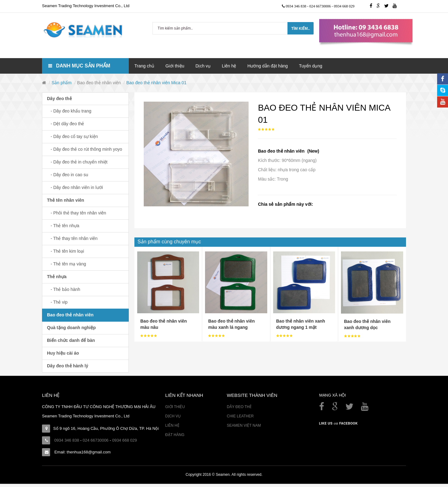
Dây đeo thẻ (59, 98)
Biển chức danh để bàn (71, 340)
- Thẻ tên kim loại (65, 251)
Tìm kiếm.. (300, 28)
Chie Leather (240, 416)
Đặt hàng (174, 435)
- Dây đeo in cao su (67, 174)
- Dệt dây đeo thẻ (65, 123)
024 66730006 (320, 6)
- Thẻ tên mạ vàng (66, 263)
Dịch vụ (173, 416)
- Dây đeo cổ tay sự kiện (72, 136)
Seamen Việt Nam (244, 425)
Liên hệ (172, 425)
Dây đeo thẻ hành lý (67, 365)
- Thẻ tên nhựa (63, 225)
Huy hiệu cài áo (63, 353)
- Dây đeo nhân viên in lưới (75, 187)
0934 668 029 (344, 6)
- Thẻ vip (57, 302)
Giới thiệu (175, 407)
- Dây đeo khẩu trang (69, 110)
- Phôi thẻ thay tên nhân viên (76, 212)
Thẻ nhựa (57, 276)
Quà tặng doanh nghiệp (71, 327)
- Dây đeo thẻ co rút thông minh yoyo (84, 149)
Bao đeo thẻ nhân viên (99, 82)
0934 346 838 (296, 6)
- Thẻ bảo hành (63, 289)
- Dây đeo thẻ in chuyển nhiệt (77, 161)
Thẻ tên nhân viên (65, 200)
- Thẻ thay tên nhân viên (72, 238)
